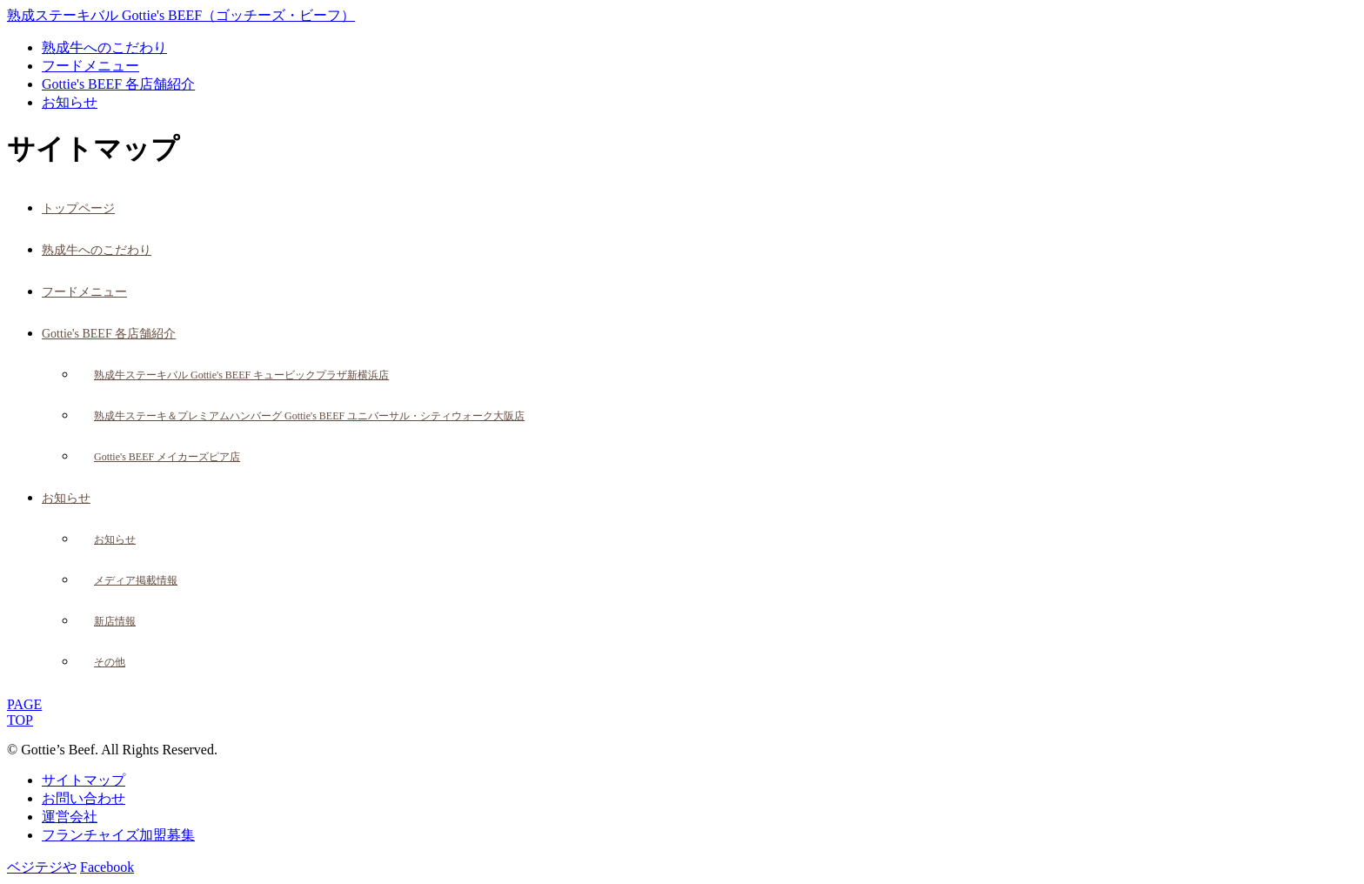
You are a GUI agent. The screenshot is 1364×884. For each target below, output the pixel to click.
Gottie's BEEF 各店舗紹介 (118, 84)
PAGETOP (24, 712)
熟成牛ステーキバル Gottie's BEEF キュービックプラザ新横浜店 (241, 375)
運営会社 (69, 816)
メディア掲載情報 (135, 580)
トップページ (78, 208)
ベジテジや (42, 867)
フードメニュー (90, 65)
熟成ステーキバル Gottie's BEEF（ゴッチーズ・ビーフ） (181, 15)
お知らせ (69, 102)
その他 (109, 662)
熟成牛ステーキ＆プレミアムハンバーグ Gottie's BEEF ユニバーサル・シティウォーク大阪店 (309, 416)
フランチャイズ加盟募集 (118, 834)
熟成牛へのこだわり (104, 47)
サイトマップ (83, 780)
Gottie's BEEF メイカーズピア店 (167, 457)
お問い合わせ (83, 798)
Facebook (107, 867)
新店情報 (115, 621)
